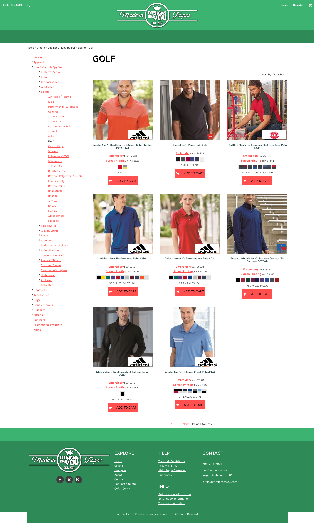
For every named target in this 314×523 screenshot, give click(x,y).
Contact (119, 479)
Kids (44, 77)
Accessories (56, 215)
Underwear (48, 275)
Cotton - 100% (56, 186)
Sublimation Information (174, 494)
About (118, 474)
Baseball (53, 195)
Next (186, 424)
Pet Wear (39, 319)
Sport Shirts (56, 121)
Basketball (55, 190)
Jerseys (53, 200)
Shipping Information (172, 470)
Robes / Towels (43, 305)
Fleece (45, 235)
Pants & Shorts (51, 260)
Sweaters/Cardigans (54, 270)
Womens (46, 240)
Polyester (47, 285)
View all (39, 57)
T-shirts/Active (51, 72)
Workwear (47, 87)
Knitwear (46, 280)
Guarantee (165, 474)
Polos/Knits (48, 225)
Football (53, 220)
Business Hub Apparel (61, 47)
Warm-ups (55, 161)
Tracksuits (55, 166)
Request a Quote (125, 483)
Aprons (38, 314)
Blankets (39, 309)
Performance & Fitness (63, 106)
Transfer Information (171, 503)
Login (284, 5)
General (53, 111)
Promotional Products (48, 324)
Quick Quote (122, 488)
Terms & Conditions (171, 461)
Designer (120, 470)
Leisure (53, 210)
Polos (51, 136)
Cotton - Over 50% (59, 126)
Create (41, 47)
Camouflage (56, 146)
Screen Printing (116, 160)
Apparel (39, 62)
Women (53, 151)
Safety (52, 205)
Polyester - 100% (58, 156)
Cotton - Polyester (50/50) (65, 176)
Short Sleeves (57, 116)
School (52, 131)
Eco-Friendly (56, 181)
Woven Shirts (50, 230)
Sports (82, 47)
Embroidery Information (174, 498)
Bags (37, 300)
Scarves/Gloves (51, 265)
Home (30, 47)
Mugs (37, 329)
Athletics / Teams (59, 96)
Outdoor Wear (50, 82)
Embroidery (116, 155)
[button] (28, 5)
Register (298, 5)
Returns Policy (167, 465)
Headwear (40, 290)
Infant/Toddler (50, 250)
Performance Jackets (54, 245)
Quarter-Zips (56, 171)
